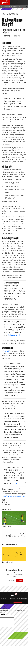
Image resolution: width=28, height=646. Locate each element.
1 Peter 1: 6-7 (6, 351)
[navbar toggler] (25, 2)
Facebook (6, 504)
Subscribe (19, 580)
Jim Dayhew (6, 36)
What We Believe (13, 598)
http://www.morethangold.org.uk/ (13, 496)
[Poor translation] (3, 614)
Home (3, 14)
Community (15, 14)
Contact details (23, 598)
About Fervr (4, 598)
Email (4, 502)
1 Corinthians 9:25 (18, 483)
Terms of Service (18, 602)
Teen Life (8, 14)
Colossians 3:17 (14, 335)
